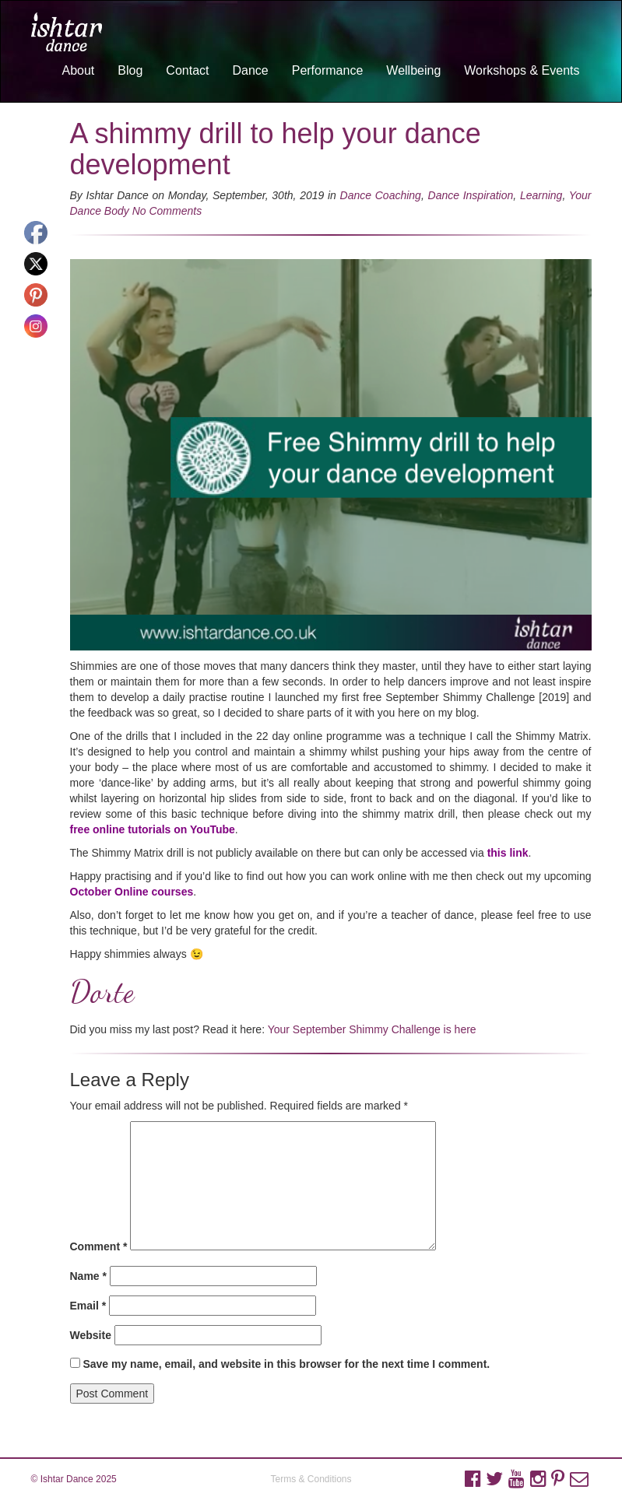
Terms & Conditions (310, 1479)
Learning (541, 195)
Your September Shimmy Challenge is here (372, 1029)
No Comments (167, 211)
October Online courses (132, 891)
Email (88, 1305)
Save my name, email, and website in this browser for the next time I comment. (286, 1364)
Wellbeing (413, 70)
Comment (99, 1246)
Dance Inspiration (471, 195)
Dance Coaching (380, 195)
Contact (187, 70)
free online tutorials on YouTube (152, 829)
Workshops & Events (521, 70)
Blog (130, 70)
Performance (328, 70)
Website (90, 1335)
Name (88, 1276)
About (77, 70)
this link (508, 853)
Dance (250, 70)
